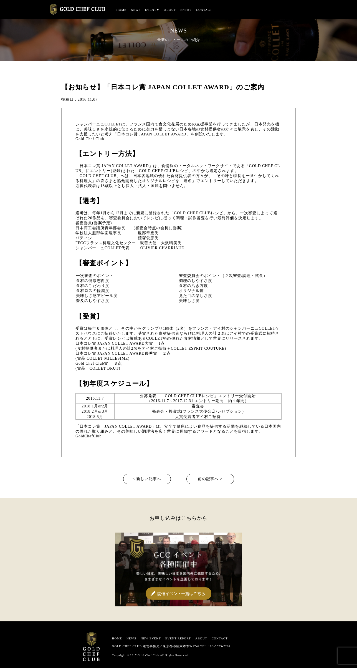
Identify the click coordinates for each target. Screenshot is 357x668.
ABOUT (170, 9)
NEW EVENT (151, 638)
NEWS (136, 9)
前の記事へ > (210, 479)
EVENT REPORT (178, 638)
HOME (121, 9)
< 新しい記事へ (147, 479)
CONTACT (204, 9)
